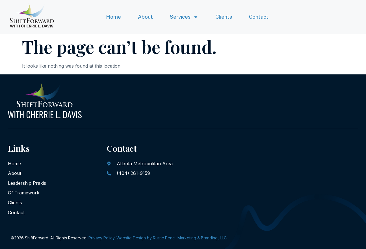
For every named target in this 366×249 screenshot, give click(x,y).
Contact (258, 17)
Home (113, 17)
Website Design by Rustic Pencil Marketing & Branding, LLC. (172, 237)
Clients (223, 17)
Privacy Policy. (101, 237)
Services (184, 17)
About (145, 17)
